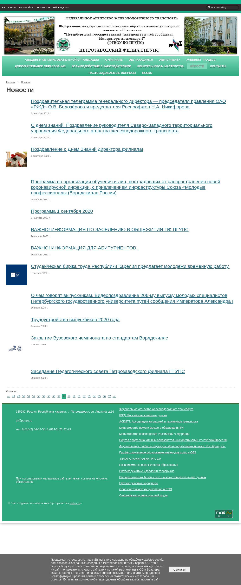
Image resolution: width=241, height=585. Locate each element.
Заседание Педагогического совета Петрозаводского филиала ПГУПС (108, 371)
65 (99, 396)
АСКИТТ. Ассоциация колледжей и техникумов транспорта (158, 421)
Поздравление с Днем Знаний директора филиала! (87, 149)
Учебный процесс (201, 59)
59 (68, 396)
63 (89, 396)
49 (18, 396)
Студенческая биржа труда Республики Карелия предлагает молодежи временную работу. (130, 266)
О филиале (114, 59)
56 (53, 396)
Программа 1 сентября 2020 (62, 211)
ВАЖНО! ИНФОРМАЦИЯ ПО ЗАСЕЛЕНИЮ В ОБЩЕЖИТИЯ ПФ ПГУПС (110, 229)
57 (59, 396)
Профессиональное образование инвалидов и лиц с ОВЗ (157, 452)
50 (23, 396)
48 (13, 396)
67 (109, 396)
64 (94, 396)
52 (33, 396)
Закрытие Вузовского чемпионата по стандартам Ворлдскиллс (99, 338)
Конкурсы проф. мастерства (160, 66)
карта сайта (26, 7)
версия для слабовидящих (53, 7)
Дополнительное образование (40, 66)
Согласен (179, 569)
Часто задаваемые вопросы (112, 73)
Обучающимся (141, 59)
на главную (8, 7)
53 (38, 396)
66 (104, 396)
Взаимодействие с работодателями (101, 66)
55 (48, 396)
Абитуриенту (169, 59)
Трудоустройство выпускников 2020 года (75, 319)
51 (28, 396)
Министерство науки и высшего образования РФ (151, 427)
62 (84, 396)
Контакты (218, 66)
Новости (197, 66)
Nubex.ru (75, 503)
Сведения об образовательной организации (62, 59)
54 (43, 396)
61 (79, 396)
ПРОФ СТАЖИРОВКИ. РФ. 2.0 (140, 458)
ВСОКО (147, 73)
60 (74, 396)
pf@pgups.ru (24, 420)
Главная (10, 82)
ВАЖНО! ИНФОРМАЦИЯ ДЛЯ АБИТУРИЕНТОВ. (84, 247)
